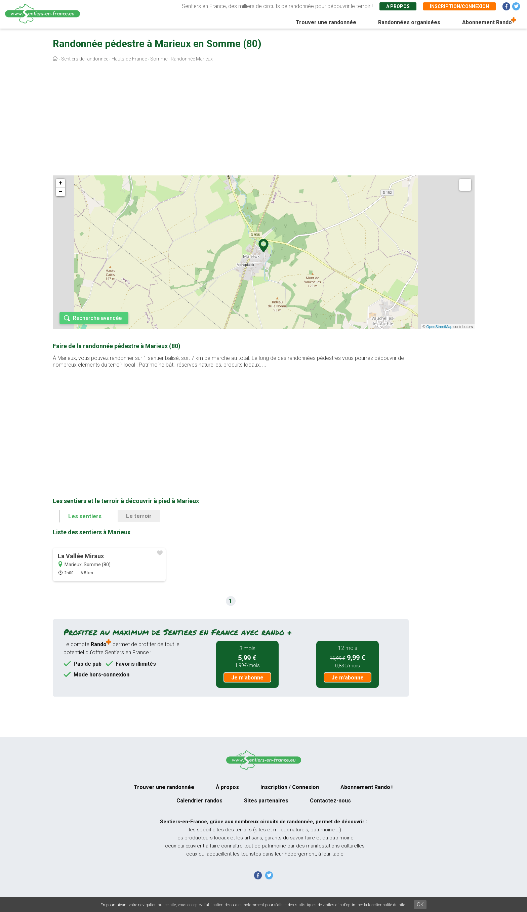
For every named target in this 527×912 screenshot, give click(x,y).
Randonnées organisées (409, 22)
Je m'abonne (247, 677)
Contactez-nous (330, 800)
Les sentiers (85, 516)
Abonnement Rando (487, 22)
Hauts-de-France (129, 58)
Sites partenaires (266, 800)
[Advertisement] (263, 120)
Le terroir (139, 515)
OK (420, 904)
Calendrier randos (199, 800)
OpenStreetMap (439, 327)
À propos (398, 6)
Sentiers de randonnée (84, 58)
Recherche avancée (97, 318)
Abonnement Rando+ (367, 787)
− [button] (61, 192)
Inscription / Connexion (289, 787)
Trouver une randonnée (326, 22)
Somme (158, 58)
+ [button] (61, 183)
